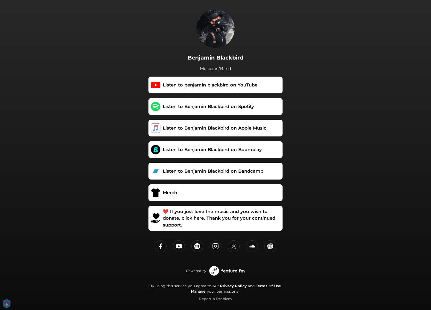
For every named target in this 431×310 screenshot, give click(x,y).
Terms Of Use (268, 286)
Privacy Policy (233, 286)
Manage (198, 291)
